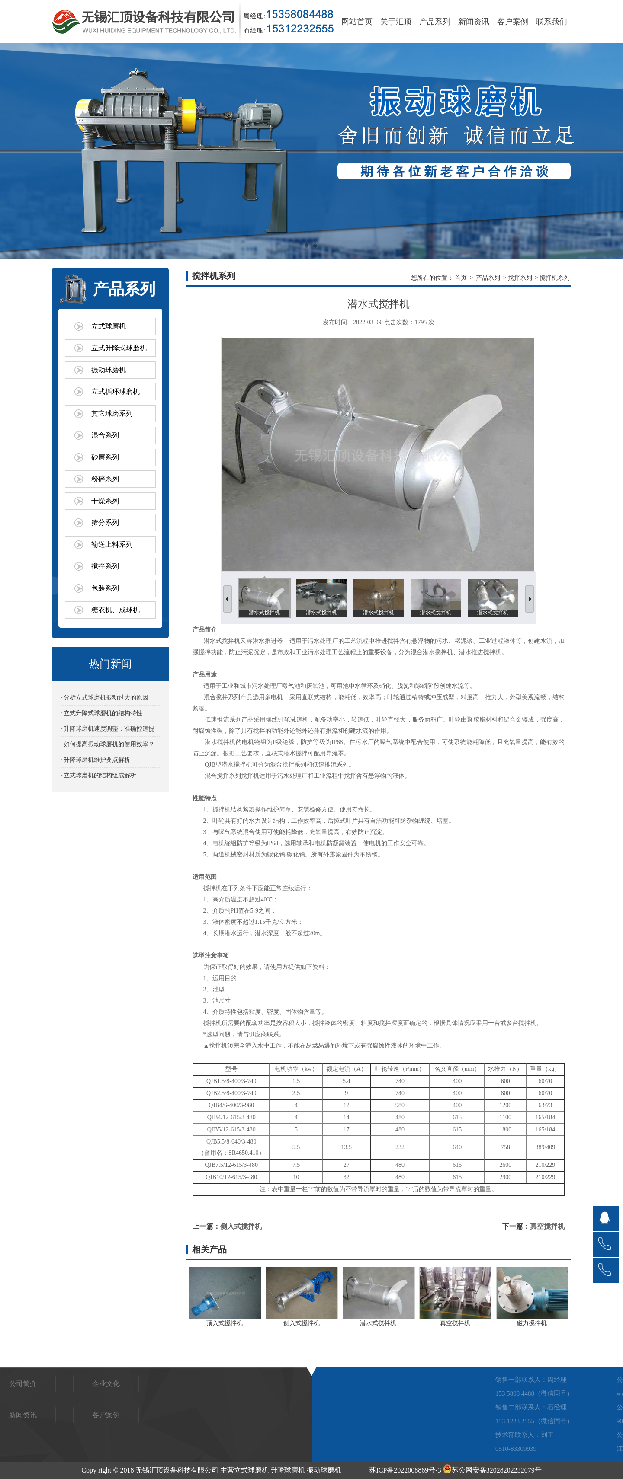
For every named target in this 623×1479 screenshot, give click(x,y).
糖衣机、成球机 (115, 609)
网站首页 (357, 21)
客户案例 (512, 21)
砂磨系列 (105, 457)
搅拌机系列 (555, 278)
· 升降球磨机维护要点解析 (95, 760)
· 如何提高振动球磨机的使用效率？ (107, 744)
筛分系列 (105, 522)
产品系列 (434, 21)
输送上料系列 (112, 544)
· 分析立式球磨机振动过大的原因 (104, 697)
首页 (461, 278)
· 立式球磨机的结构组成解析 (98, 775)
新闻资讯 (473, 21)
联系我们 (551, 21)
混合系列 (105, 435)
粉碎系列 (105, 478)
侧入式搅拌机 (241, 1226)
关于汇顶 (395, 21)
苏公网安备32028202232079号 (492, 1470)
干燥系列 (105, 501)
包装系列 (105, 588)
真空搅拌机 (547, 1226)
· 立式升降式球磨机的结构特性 (101, 713)
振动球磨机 (108, 370)
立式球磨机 (108, 326)
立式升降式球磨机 (119, 347)
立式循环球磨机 (115, 391)
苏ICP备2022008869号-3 (405, 1470)
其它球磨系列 (112, 413)
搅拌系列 (105, 566)
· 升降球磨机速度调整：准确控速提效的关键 (107, 730)
